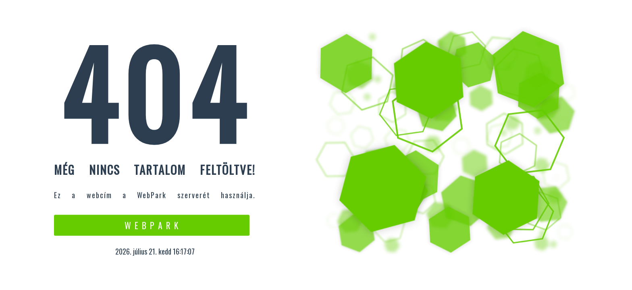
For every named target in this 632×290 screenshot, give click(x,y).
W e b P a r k (152, 225)
